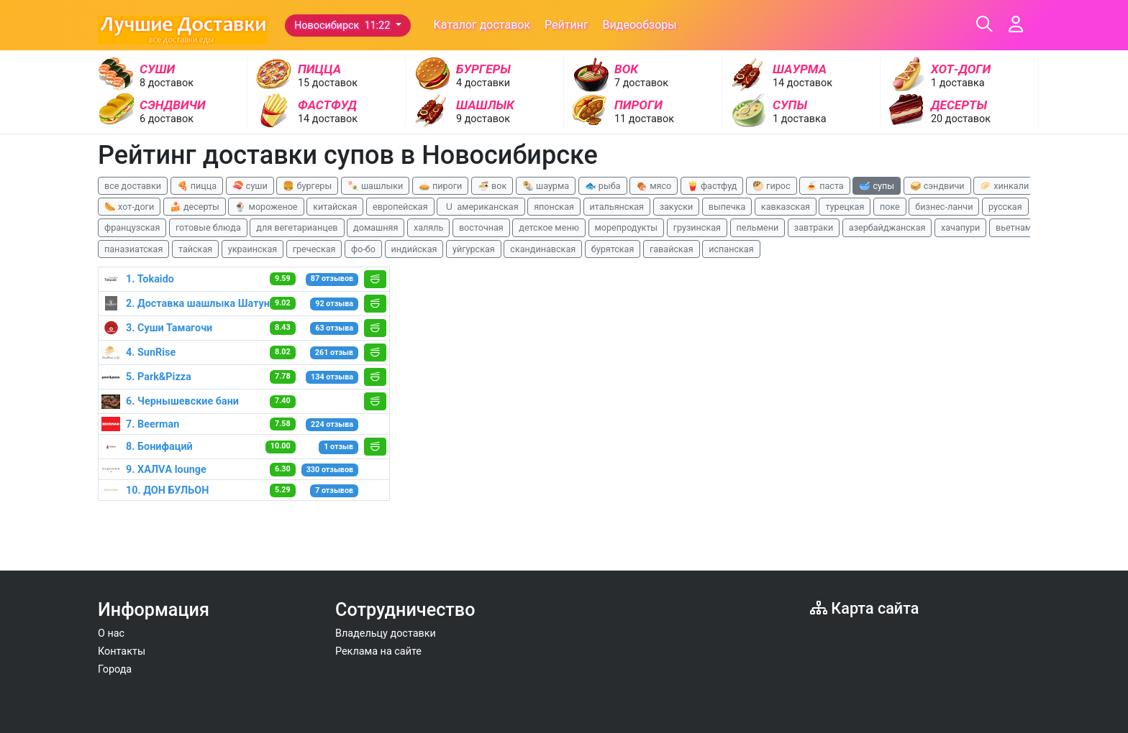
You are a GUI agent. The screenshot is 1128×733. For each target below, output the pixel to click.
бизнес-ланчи (944, 206)
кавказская (785, 206)
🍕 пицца (197, 185)
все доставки (132, 185)
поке (890, 206)
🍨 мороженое (266, 206)
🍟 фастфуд (712, 185)
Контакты (121, 651)
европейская (400, 206)
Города (115, 669)
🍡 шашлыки (375, 185)
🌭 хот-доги (129, 206)
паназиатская (133, 249)
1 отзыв (338, 446)
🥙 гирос (771, 185)
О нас (111, 633)
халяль (428, 227)
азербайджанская (887, 227)
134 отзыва (332, 377)
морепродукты (626, 227)
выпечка (727, 206)
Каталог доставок (482, 25)
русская (1005, 206)
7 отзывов (334, 490)
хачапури (960, 227)
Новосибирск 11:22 (343, 25)
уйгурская (473, 249)
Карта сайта (864, 608)
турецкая (844, 206)
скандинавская (543, 249)
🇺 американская (480, 206)
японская (554, 206)
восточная (481, 227)
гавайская (671, 249)
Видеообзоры (640, 25)
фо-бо (363, 249)
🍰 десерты (194, 206)
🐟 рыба (603, 185)
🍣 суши (250, 185)
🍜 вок (492, 185)
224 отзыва (332, 424)
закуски (676, 206)
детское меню (549, 227)
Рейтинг (566, 25)
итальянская (617, 206)
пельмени (758, 227)
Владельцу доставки (385, 633)
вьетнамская (1023, 227)
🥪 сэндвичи (937, 185)
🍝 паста (825, 185)
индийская (414, 249)
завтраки (813, 227)
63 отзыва (334, 328)
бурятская (612, 249)
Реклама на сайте (378, 651)
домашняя (375, 227)
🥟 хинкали (1004, 185)
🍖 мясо (653, 185)
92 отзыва (334, 303)
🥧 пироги (440, 185)
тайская (195, 249)
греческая (314, 249)
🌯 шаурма (545, 185)
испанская (731, 249)
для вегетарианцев (296, 227)
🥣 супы (876, 185)
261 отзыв (334, 352)
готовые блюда (208, 227)
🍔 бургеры (307, 185)
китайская (335, 206)
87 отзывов (332, 278)
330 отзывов (329, 469)
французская (132, 227)
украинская (252, 249)
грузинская (697, 227)
